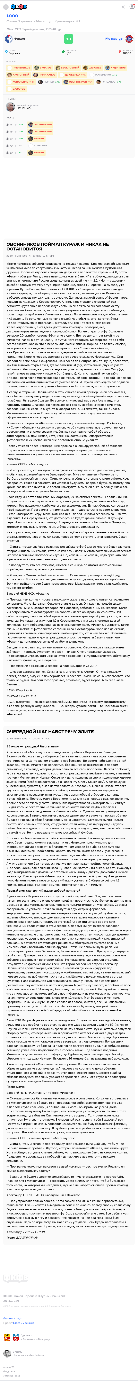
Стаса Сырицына (23, 1323)
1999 (12, 16)
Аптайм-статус (12, 1318)
